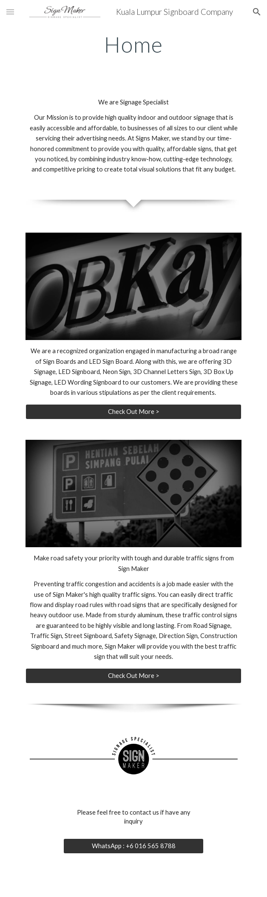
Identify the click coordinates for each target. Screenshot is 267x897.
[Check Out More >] (133, 411)
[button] (10, 11)
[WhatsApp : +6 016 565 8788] (133, 846)
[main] (133, 44)
